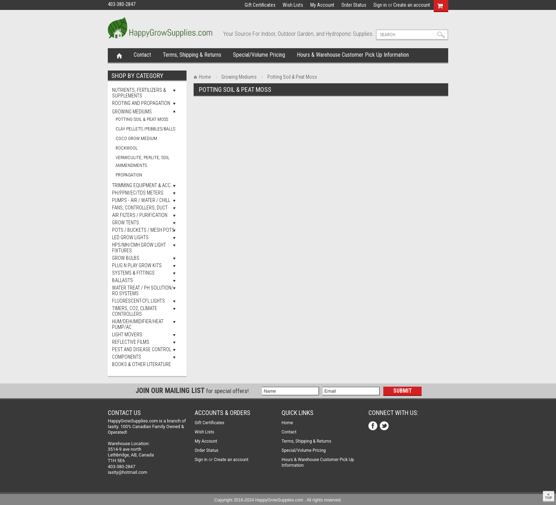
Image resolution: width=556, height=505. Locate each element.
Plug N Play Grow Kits (137, 265)
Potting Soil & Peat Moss (142, 119)
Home (119, 55)
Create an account (411, 5)
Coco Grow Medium (136, 138)
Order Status (353, 5)
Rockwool (127, 148)
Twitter (385, 426)
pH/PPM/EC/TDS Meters (137, 193)
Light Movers (127, 334)
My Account (322, 5)
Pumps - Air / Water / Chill (141, 200)
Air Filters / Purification (139, 215)
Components (126, 357)
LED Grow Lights (130, 237)
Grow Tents (125, 222)
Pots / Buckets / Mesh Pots (143, 230)
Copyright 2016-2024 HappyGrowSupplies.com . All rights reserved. (278, 500)
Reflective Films (130, 342)
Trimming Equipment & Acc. (142, 185)
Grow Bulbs (125, 258)
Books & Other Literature (141, 364)
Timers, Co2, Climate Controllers (134, 311)
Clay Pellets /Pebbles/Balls (145, 128)
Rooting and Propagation (141, 103)
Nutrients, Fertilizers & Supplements (139, 93)
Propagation (129, 175)
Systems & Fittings (133, 273)
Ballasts (122, 280)
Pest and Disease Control (141, 349)
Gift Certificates (260, 5)
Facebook (373, 426)
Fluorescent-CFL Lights (138, 301)
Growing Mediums (132, 111)
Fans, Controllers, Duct (140, 208)
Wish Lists (293, 5)
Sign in (380, 5)
